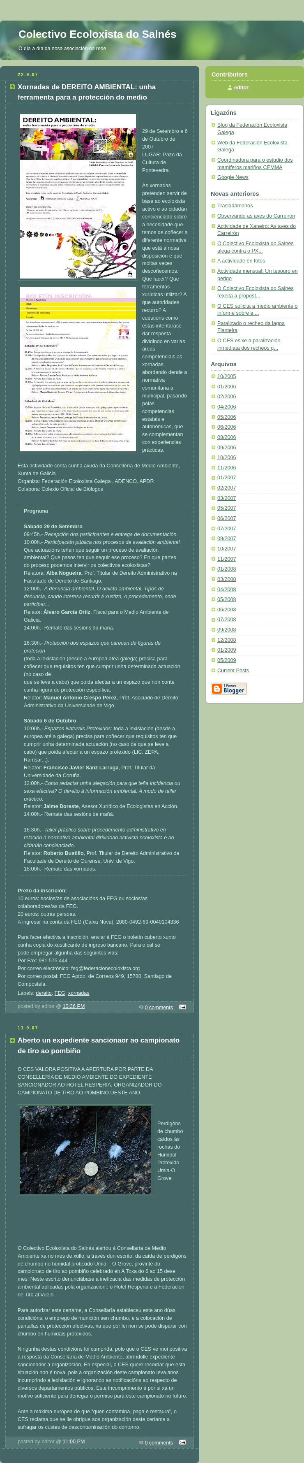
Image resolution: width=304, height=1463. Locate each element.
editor (241, 88)
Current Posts (233, 670)
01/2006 (226, 387)
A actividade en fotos (241, 261)
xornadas (79, 993)
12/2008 (226, 640)
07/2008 (226, 619)
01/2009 (226, 650)
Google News (233, 177)
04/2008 (226, 589)
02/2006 (226, 396)
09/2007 (226, 538)
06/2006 (226, 427)
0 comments (159, 1007)
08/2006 (226, 437)
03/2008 (226, 579)
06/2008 (226, 610)
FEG (60, 993)
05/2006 (226, 417)
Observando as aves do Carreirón (256, 216)
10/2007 (226, 549)
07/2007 (226, 529)
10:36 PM (74, 1006)
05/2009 (226, 660)
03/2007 (226, 498)
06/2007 (226, 518)
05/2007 (226, 508)
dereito (44, 993)
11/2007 (226, 559)
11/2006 (226, 468)
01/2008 (226, 569)
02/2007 (226, 488)
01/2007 (226, 478)
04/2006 (226, 407)
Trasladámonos (235, 206)
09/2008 (226, 630)
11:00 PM (74, 1441)
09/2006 (226, 448)
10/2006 (226, 457)
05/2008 (226, 599)
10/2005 (226, 376)
